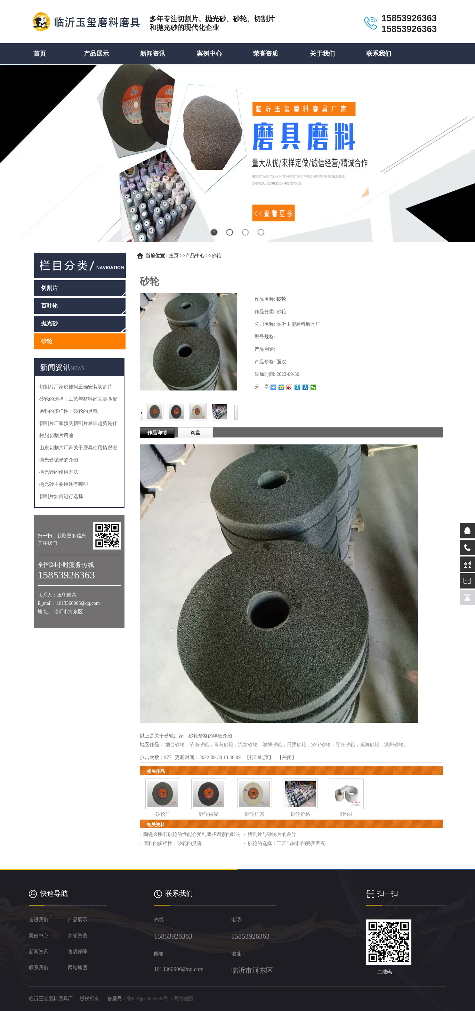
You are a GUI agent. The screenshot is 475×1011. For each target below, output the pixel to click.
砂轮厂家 (254, 814)
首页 (39, 53)
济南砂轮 (199, 744)
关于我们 (322, 53)
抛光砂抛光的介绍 (58, 460)
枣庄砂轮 (345, 744)
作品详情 (157, 432)
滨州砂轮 (394, 744)
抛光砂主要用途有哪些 (63, 484)
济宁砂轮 (321, 744)
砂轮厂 (162, 814)
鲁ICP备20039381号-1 (149, 998)
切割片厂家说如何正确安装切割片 (75, 386)
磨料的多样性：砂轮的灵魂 (68, 411)
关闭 (287, 757)
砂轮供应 (208, 814)
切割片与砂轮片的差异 (272, 834)
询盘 (195, 432)
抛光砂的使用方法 (58, 472)
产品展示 (96, 53)
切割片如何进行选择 (61, 496)
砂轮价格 (300, 814)
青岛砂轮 (223, 744)
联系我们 (378, 53)
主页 (174, 255)
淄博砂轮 (272, 744)
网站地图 (183, 998)
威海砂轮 (369, 744)
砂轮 (216, 255)
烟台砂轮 (175, 744)
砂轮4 (346, 814)
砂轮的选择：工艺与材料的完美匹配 (78, 399)
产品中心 (195, 255)
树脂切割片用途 (56, 435)
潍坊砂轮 (248, 744)
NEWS (77, 368)
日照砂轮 (296, 744)
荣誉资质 (265, 53)
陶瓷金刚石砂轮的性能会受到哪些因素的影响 (192, 834)
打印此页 (259, 757)
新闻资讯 (152, 53)
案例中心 (209, 53)
